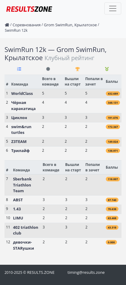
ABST (18, 199)
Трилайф (20, 150)
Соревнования (27, 25)
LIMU (18, 218)
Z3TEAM (19, 141)
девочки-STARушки (23, 245)
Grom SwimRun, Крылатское (70, 25)
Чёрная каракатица (23, 105)
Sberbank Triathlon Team (22, 184)
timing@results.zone (86, 272)
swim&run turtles (21, 129)
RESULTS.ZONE (41, 272)
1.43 (17, 209)
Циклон (19, 117)
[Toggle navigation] (112, 8)
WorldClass (22, 93)
